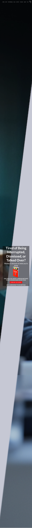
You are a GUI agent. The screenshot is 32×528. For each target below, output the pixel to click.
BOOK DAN (30, 2)
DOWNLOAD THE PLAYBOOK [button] (16, 282)
